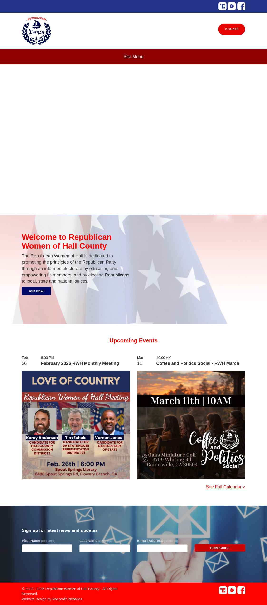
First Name (38, 541)
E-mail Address (157, 541)
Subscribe (220, 548)
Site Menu (134, 56)
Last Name (95, 541)
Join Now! (36, 291)
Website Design (35, 599)
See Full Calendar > (225, 486)
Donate (231, 29)
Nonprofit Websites (67, 599)
